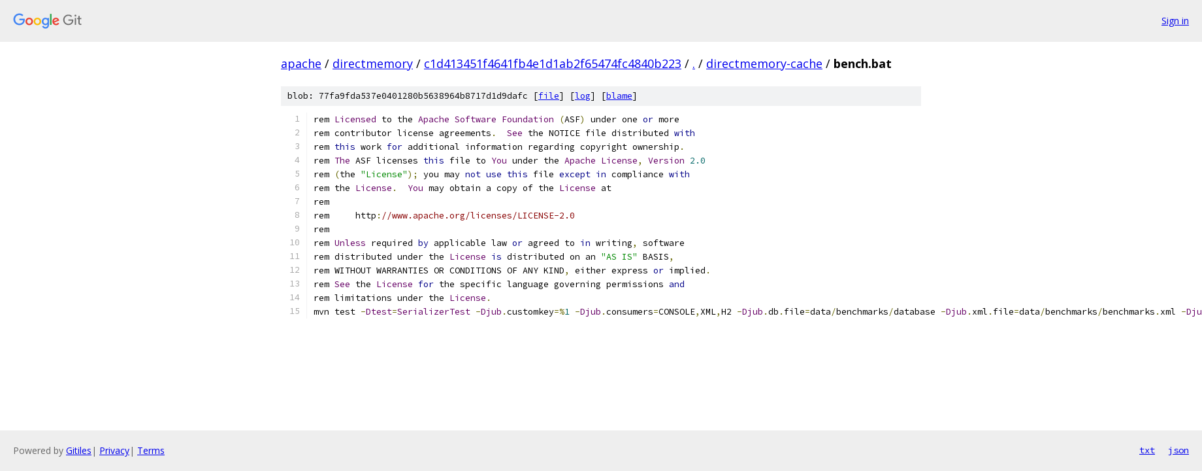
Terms (151, 450)
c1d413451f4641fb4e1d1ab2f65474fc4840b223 (552, 63)
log (583, 95)
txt (1147, 450)
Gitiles (78, 450)
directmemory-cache (764, 63)
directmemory (373, 63)
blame (619, 95)
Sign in (1175, 20)
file (548, 95)
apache (301, 63)
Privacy (114, 450)
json (1178, 450)
